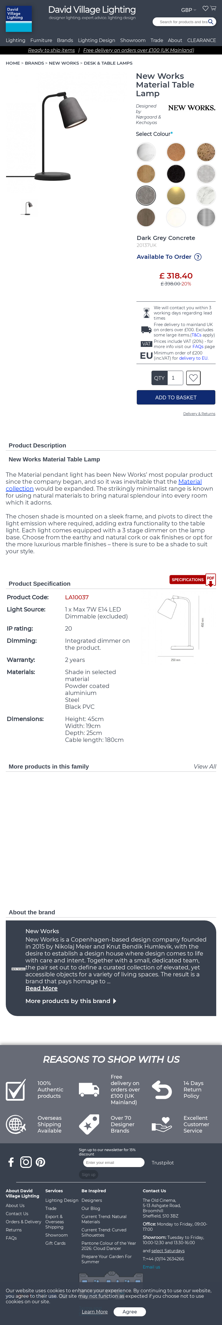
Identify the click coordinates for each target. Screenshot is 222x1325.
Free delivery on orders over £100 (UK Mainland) (138, 50)
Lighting (15, 40)
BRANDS (34, 63)
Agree (130, 1312)
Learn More (95, 1312)
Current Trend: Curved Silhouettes (104, 1232)
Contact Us (17, 1213)
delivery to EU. (193, 358)
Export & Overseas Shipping (54, 1222)
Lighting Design (61, 1200)
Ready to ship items (51, 50)
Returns (14, 1230)
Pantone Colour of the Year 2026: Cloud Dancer (109, 1246)
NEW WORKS (64, 63)
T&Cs (196, 335)
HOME (13, 63)
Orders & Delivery (23, 1221)
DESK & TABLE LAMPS (108, 63)
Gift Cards (55, 1243)
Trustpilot (163, 1163)
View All (205, 766)
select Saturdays (168, 1250)
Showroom (133, 40)
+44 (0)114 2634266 (165, 1259)
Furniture (41, 40)
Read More (41, 988)
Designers (92, 1200)
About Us (15, 1205)
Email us (151, 1267)
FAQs (198, 346)
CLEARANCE (201, 40)
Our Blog (91, 1208)
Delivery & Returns (199, 414)
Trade (50, 1208)
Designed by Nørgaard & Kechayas (148, 114)
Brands (65, 40)
